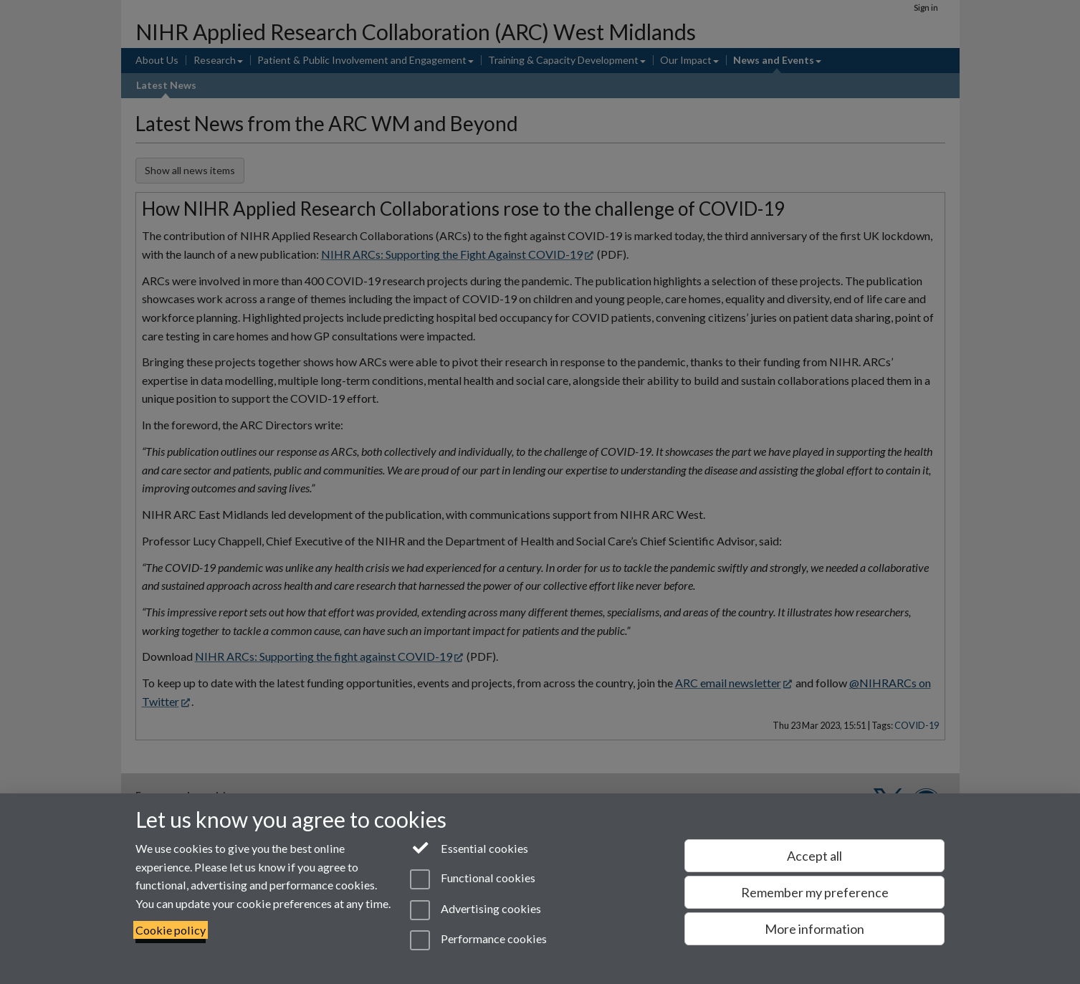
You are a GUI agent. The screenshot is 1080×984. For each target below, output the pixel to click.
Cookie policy (170, 930)
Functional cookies (472, 879)
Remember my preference (815, 892)
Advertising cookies (475, 910)
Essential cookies (469, 847)
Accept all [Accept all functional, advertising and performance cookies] (814, 856)
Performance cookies (478, 940)
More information (814, 929)
